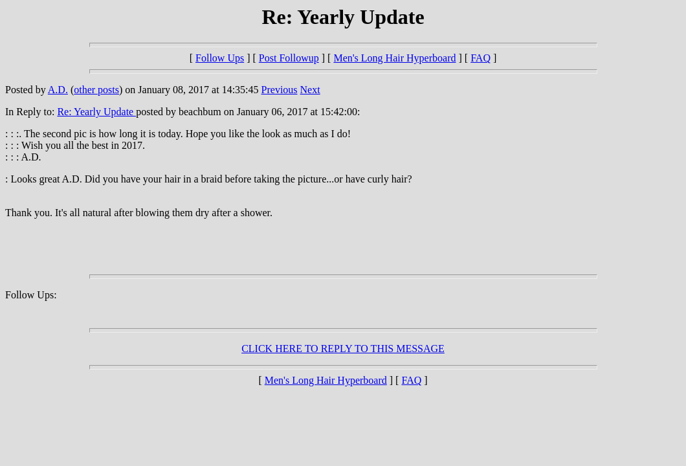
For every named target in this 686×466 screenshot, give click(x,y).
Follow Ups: (31, 294)
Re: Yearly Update (96, 111)
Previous (279, 89)
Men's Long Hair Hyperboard (394, 57)
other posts (96, 89)
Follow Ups (219, 57)
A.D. (58, 89)
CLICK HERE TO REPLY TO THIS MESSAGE (343, 348)
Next (310, 89)
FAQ (480, 57)
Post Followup (289, 57)
